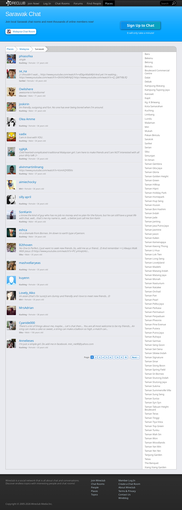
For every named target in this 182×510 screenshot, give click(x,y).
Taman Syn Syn (153, 402)
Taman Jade (151, 217)
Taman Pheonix (153, 320)
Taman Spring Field (155, 369)
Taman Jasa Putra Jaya (157, 225)
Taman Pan (151, 295)
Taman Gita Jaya (153, 168)
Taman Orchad (153, 291)
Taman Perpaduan (155, 316)
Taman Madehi (153, 266)
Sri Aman (149, 159)
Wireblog (123, 497)
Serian (148, 147)
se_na (23, 71)
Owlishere (26, 89)
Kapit (147, 98)
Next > (135, 357)
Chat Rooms (62, 3)
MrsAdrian (26, 308)
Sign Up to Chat (140, 25)
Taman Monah (152, 279)
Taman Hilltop (152, 184)
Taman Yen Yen (153, 450)
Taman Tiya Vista (154, 422)
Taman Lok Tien (153, 254)
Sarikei (22, 81)
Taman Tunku (152, 430)
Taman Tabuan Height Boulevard (157, 408)
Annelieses (26, 340)
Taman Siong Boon (155, 365)
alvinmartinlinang (31, 167)
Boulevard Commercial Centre (157, 72)
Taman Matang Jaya (155, 275)
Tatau (148, 459)
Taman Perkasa (153, 308)
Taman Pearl (151, 299)
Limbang (149, 114)
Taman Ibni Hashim (155, 209)
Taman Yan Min (153, 446)
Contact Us (124, 494)
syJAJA (23, 149)
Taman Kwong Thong (156, 246)
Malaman (150, 122)
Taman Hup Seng (154, 201)
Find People (94, 3)
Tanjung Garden (153, 454)
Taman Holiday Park (155, 192)
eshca (23, 230)
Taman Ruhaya (153, 336)
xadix (22, 134)
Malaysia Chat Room (24, 31)
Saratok (149, 139)
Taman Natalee (153, 287)
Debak (148, 81)
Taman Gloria (152, 172)
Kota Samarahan (154, 106)
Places (109, 3)
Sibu (21, 254)
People (94, 487)
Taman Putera (152, 328)
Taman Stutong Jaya (156, 382)
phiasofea (26, 56)
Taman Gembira (153, 163)
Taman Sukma (152, 386)
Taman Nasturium (154, 283)
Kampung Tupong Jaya (157, 89)
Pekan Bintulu (152, 135)
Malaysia (24, 49)
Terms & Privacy (127, 491)
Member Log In (126, 480)
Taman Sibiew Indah (155, 353)
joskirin (24, 104)
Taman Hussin (152, 205)
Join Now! (33, 3)
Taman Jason (152, 234)
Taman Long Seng (154, 258)
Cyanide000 (27, 323)
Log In (47, 3)
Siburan (22, 96)
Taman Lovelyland (154, 262)
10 (125, 357)
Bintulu (149, 66)
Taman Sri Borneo (154, 373)
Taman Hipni (151, 188)
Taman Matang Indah (156, 270)
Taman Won (151, 438)
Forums (78, 3)
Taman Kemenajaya (155, 242)
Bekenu (149, 58)
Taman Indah (152, 213)
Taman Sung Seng (154, 394)
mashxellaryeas (30, 263)
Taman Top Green (154, 426)
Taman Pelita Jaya (154, 303)
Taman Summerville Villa (158, 390)
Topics (94, 494)
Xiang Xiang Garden (155, 467)
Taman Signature (154, 357)
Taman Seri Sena (153, 349)
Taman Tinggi (152, 417)
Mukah (148, 131)
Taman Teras (151, 413)
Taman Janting (152, 221)
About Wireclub (126, 487)
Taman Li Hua (152, 250)
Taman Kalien (152, 238)
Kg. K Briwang (152, 102)
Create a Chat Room (129, 483)
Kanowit (149, 94)
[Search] (166, 3)
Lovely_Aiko (27, 293)
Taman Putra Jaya (154, 332)
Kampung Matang (155, 85)
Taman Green (152, 180)
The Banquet (152, 463)
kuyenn (24, 278)
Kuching (23, 63)
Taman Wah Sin (153, 434)
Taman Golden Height (156, 176)
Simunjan (150, 155)
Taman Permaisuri (154, 312)
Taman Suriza (152, 398)
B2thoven (25, 245)
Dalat (147, 77)
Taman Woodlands (155, 442)
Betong (149, 62)
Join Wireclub (98, 480)
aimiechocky (27, 182)
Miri (21, 188)
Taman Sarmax (153, 340)
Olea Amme (27, 119)
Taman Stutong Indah (156, 377)
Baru (147, 54)
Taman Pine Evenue (155, 324)
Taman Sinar (151, 361)
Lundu (148, 118)
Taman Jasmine (153, 229)
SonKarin (25, 212)
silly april (25, 197)
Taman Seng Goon (155, 345)
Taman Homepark (154, 196)
